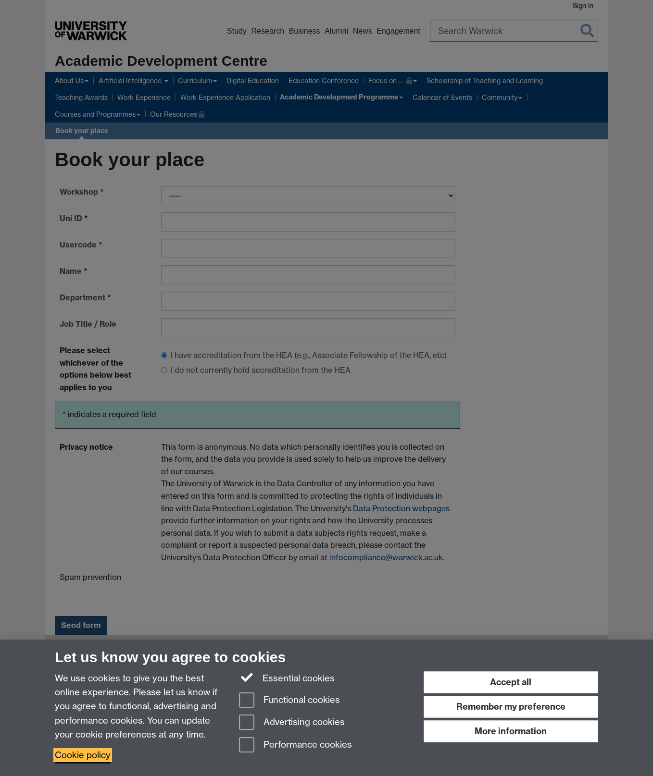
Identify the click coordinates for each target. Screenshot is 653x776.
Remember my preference (510, 706)
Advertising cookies (292, 723)
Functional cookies (289, 701)
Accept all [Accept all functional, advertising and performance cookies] (510, 682)
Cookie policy (83, 755)
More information (511, 731)
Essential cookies (287, 677)
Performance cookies (295, 745)
